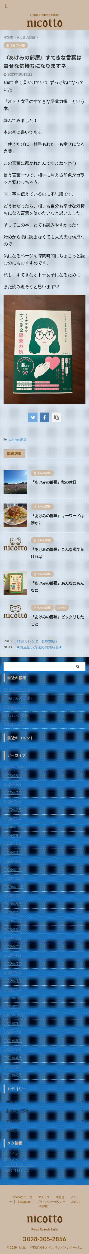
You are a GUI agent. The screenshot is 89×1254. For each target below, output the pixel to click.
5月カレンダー (16, 724)
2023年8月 (13, 904)
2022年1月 (13, 990)
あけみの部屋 (17, 440)
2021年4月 (13, 1058)
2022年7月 (13, 947)
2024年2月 (13, 861)
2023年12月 (14, 878)
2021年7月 (13, 1032)
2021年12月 (14, 998)
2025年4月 (13, 801)
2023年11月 (14, 887)
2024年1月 (13, 870)
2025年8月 (13, 776)
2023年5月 (13, 930)
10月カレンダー (17, 690)
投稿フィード (15, 1159)
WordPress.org (16, 1170)
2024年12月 (14, 827)
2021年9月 (13, 1024)
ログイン (11, 1153)
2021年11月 (14, 1007)
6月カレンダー (16, 715)
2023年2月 (13, 938)
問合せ (60, 1197)
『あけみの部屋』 (19, 698)
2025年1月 (13, 819)
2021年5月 (13, 1049)
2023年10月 (14, 895)
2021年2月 (13, 1075)
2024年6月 (13, 836)
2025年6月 (13, 784)
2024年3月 (13, 853)
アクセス (44, 1197)
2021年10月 (14, 1015)
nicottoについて (22, 1197)
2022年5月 (13, 964)
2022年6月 (13, 955)
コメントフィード (19, 1165)
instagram (24, 1201)
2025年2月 (13, 810)
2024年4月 (13, 844)
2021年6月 (13, 1041)
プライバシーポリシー (51, 1201)
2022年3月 (13, 981)
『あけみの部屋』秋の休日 (53, 482)
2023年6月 (13, 921)
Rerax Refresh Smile (44, 1229)
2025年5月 (13, 793)
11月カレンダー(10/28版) (37, 641)
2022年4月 (13, 972)
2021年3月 (13, 1066)
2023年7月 (13, 913)
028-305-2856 (44, 1238)
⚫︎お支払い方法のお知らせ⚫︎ (39, 647)
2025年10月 (14, 767)
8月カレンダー (16, 707)
